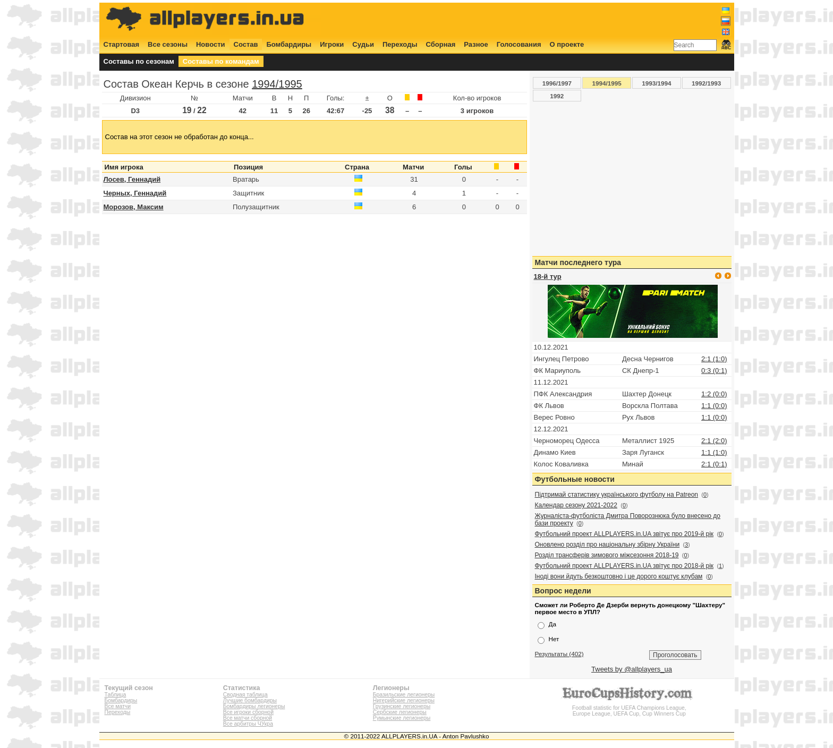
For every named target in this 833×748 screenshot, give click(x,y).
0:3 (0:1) (714, 371)
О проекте (567, 44)
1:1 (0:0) (714, 406)
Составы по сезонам (139, 61)
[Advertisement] (537, 20)
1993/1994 (656, 83)
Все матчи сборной (247, 718)
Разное (476, 44)
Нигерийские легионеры (404, 700)
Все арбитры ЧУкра (248, 724)
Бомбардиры (288, 44)
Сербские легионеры (400, 712)
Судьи (363, 44)
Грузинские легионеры (401, 706)
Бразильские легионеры (404, 695)
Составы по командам (221, 61)
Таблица (115, 695)
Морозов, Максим (134, 207)
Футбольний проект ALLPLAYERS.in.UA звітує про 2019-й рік (624, 534)
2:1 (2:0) (714, 441)
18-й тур (548, 276)
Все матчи (118, 706)
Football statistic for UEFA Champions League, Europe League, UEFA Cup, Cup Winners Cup (629, 708)
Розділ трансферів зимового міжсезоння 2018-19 (607, 555)
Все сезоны (168, 44)
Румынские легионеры (402, 718)
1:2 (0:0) (714, 394)
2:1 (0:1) (714, 464)
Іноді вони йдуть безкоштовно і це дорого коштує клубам (619, 576)
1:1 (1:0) (714, 452)
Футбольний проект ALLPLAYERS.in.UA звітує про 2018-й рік (624, 566)
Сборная (441, 44)
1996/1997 (557, 83)
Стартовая (122, 44)
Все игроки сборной (248, 712)
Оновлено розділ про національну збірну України (607, 544)
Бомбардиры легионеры (254, 706)
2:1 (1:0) (714, 359)
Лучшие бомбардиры (250, 700)
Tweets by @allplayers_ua (631, 669)
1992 (557, 95)
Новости (210, 44)
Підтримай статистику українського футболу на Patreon (617, 494)
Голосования (519, 44)
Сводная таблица (245, 695)
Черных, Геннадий (135, 193)
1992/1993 (706, 83)
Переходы (400, 44)
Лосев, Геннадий (132, 179)
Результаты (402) (559, 653)
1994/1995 (277, 84)
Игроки (332, 44)
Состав (246, 44)
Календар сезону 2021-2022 (576, 505)
